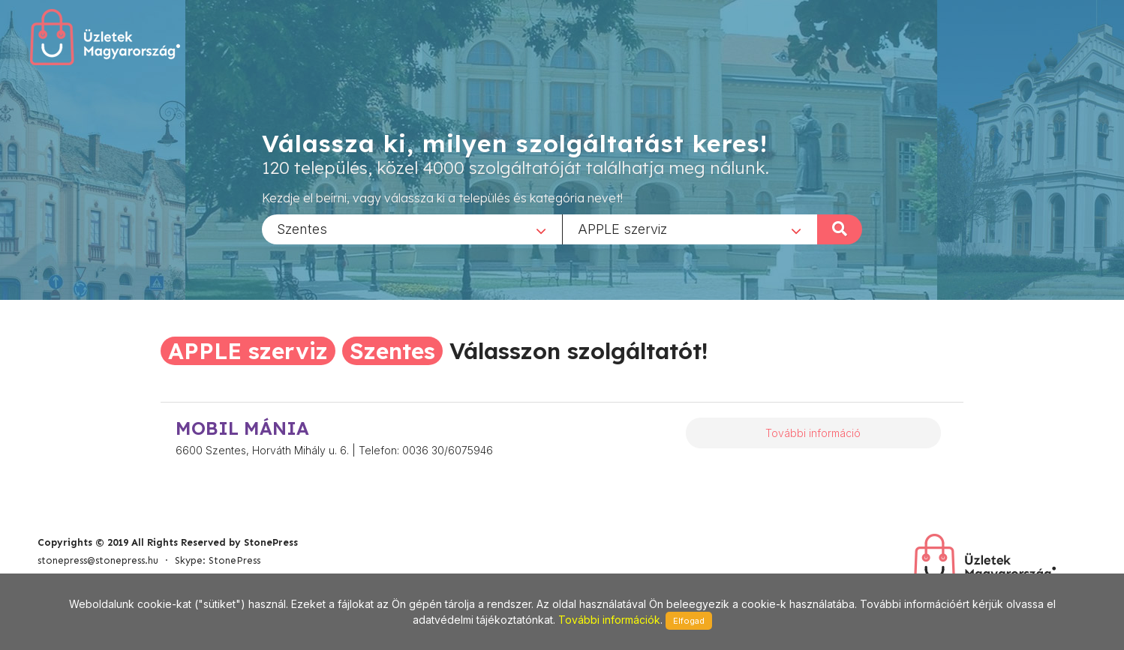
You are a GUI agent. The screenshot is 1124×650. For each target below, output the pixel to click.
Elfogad (689, 621)
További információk (609, 619)
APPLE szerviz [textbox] (622, 228)
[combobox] (412, 229)
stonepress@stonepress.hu (98, 560)
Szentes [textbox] (302, 228)
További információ (813, 433)
